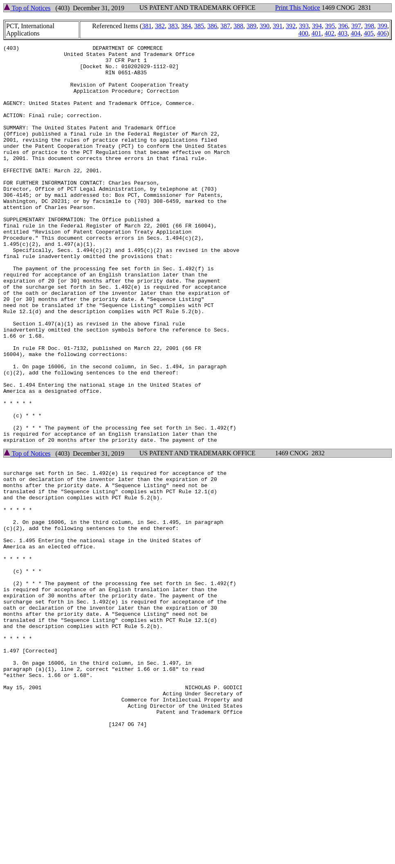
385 (199, 25)
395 (330, 25)
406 (382, 33)
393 (304, 25)
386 (212, 25)
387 (225, 25)
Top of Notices (27, 7)
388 (238, 25)
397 (356, 25)
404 (356, 33)
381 (147, 25)
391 (278, 25)
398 (369, 25)
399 (382, 25)
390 (264, 25)
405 (369, 33)
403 (343, 33)
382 (160, 25)
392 (291, 25)
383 (173, 25)
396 (343, 25)
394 (317, 25)
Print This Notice (297, 7)
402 (329, 33)
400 (303, 33)
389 (251, 25)
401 (316, 33)
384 (186, 25)
